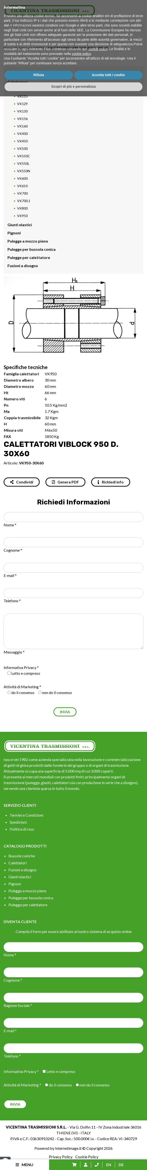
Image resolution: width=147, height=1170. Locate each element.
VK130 (22, 111)
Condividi (21, 482)
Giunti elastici (19, 224)
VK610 (22, 186)
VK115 (22, 96)
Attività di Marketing (21, 686)
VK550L (23, 163)
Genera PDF (65, 482)
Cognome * (13, 550)
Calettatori (23, 48)
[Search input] (74, 25)
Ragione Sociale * (18, 1005)
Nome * (10, 524)
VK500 (22, 148)
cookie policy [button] (98, 1122)
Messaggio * (14, 652)
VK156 (22, 119)
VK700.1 (23, 201)
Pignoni (14, 233)
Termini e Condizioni (26, 815)
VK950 (39, 48)
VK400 (22, 134)
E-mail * (10, 575)
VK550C (23, 156)
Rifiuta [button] (38, 1149)
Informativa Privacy (20, 667)
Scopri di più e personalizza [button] (73, 1160)
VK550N (23, 171)
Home (8, 48)
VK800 (22, 208)
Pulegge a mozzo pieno (27, 241)
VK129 (22, 104)
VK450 (22, 141)
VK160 (22, 126)
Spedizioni (18, 822)
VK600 (22, 178)
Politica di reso (22, 829)
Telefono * (12, 600)
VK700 (22, 193)
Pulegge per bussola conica (31, 249)
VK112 (22, 89)
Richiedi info (111, 482)
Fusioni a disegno (22, 265)
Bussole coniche (21, 74)
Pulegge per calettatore (28, 257)
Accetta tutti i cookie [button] (108, 1149)
